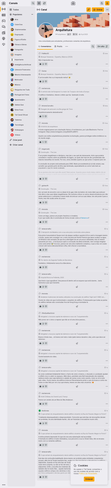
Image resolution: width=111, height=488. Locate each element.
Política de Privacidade (88, 473)
